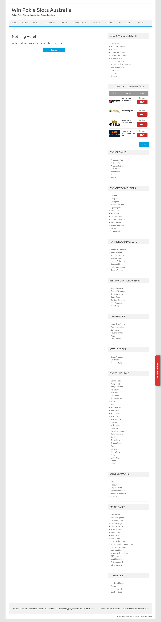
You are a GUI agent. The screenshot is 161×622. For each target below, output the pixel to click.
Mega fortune (116, 363)
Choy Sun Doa (116, 216)
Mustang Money (117, 583)
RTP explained (117, 556)
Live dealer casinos (118, 52)
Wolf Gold (115, 306)
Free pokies (115, 538)
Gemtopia (115, 330)
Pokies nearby (116, 58)
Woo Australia (116, 399)
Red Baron (115, 213)
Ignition (114, 449)
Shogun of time (117, 264)
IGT (112, 175)
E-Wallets (114, 497)
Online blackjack (117, 523)
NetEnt (113, 178)
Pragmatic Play (117, 160)
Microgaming (116, 163)
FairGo (36, 23)
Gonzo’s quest (117, 357)
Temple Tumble (117, 270)
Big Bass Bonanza (118, 300)
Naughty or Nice (117, 333)
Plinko (113, 586)
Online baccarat (117, 526)
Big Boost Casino (117, 431)
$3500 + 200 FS (157, 371)
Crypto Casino (116, 488)
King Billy (96, 23)
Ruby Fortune (116, 407)
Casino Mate (116, 381)
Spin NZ (64, 23)
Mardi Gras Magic (118, 324)
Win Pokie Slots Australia (42, 10)
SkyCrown (115, 396)
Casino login (115, 70)
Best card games (117, 518)
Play (142, 102)
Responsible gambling (119, 553)
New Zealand (125, 23)
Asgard (113, 336)
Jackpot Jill (50, 23)
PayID (113, 482)
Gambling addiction (118, 547)
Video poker (116, 532)
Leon (113, 464)
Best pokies (115, 515)
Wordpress (147, 616)
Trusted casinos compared (121, 64)
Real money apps (117, 67)
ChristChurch (116, 440)
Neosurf (114, 485)
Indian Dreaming (117, 225)
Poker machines (117, 529)
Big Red (114, 228)
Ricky (113, 455)
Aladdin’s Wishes (117, 327)
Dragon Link (115, 231)
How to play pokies (118, 541)
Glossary (140, 23)
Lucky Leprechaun (118, 267)
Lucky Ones (115, 458)
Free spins (109, 23)
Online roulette (117, 521)
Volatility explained (118, 559)
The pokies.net (117, 387)
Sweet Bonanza (117, 288)
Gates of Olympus (118, 291)
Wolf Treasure (116, 303)
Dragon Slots (116, 443)
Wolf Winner (116, 452)
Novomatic (115, 172)
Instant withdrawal (118, 494)
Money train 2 (116, 589)
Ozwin (25, 23)
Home (14, 23)
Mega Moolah (116, 252)
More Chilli (115, 210)
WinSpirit (114, 393)
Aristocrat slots (117, 166)
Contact (114, 73)
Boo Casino (115, 413)
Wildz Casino (116, 416)
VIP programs (116, 565)
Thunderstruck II (117, 255)
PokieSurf (115, 390)
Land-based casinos (119, 55)
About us (114, 76)
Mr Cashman (116, 222)
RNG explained (117, 562)
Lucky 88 (114, 199)
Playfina (114, 422)
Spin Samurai (116, 419)
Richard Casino (117, 434)
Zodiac (113, 405)
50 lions (114, 196)
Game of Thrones (118, 261)
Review (142, 98)
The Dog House (117, 294)
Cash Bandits (116, 339)
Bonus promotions (118, 46)
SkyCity (113, 437)
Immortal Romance (118, 249)
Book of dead (116, 592)
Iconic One (121, 616)
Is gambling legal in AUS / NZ (122, 544)
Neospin (114, 461)
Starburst (115, 360)
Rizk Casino (115, 425)
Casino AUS (115, 44)
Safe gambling (116, 550)
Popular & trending (118, 61)
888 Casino (115, 410)
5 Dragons (115, 202)
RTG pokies (115, 169)
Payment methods (118, 491)
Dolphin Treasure (118, 219)
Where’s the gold (117, 205)
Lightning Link (116, 208)
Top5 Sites (115, 49)
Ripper (113, 446)
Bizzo (113, 401)
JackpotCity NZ (79, 23)
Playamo (114, 428)
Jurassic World (117, 258)
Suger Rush (115, 297)
